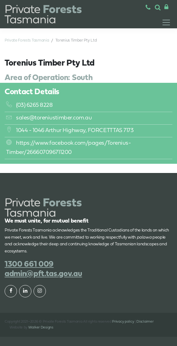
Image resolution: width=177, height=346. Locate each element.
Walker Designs (40, 327)
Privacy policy (123, 322)
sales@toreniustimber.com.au (49, 118)
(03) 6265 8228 (29, 105)
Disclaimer (144, 322)
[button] (158, 8)
